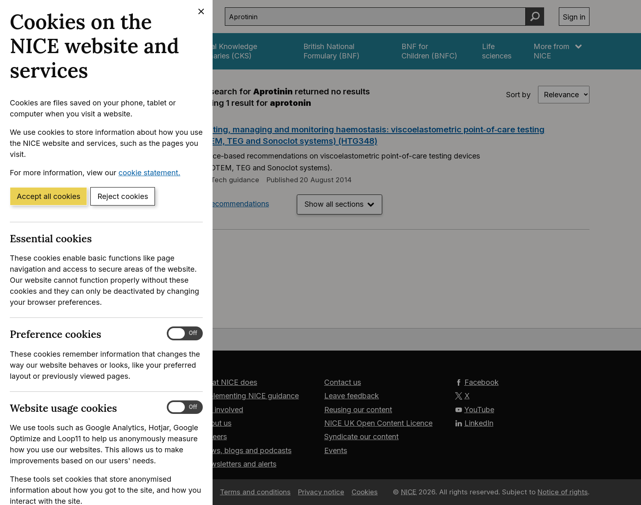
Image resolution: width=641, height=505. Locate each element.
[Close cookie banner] (201, 11)
